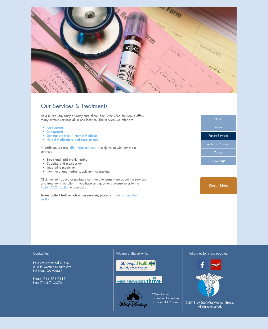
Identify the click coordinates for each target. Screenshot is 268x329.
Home (218, 119)
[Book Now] (218, 185)
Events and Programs (218, 144)
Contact (218, 152)
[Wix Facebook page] (202, 264)
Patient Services (218, 136)
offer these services (83, 148)
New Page (218, 161)
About (218, 127)
